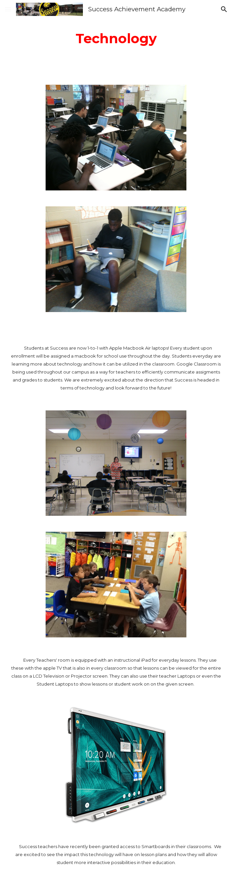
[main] (116, 38)
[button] (8, 9)
